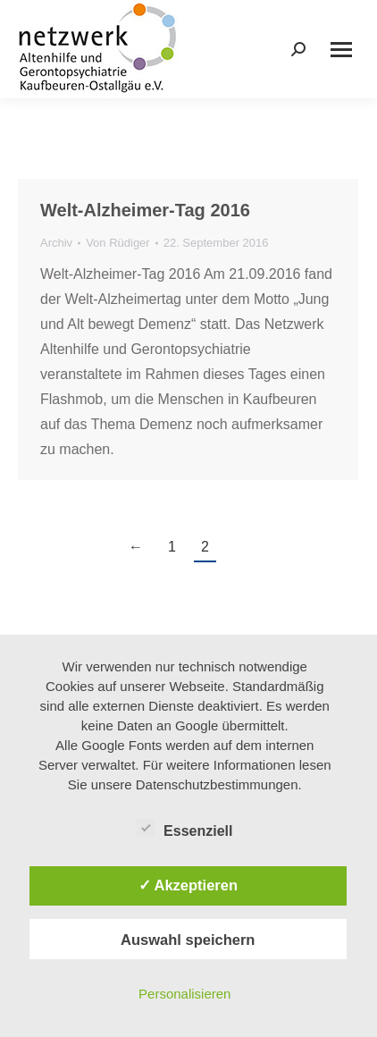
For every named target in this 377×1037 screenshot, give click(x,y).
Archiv (56, 242)
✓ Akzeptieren (188, 885)
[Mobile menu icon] (341, 49)
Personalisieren (184, 993)
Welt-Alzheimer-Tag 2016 (145, 210)
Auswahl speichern (188, 940)
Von (118, 242)
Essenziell (184, 828)
